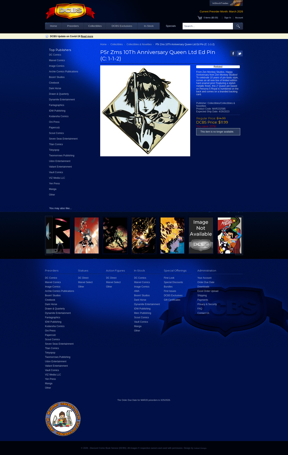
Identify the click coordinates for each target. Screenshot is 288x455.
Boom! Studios (57, 77)
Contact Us (203, 313)
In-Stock (149, 25)
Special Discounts (173, 282)
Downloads (203, 286)
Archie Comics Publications (63, 71)
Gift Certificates (172, 299)
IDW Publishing (57, 110)
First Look (169, 277)
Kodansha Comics (58, 116)
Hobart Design (200, 448)
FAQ (199, 308)
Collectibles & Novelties (139, 44)
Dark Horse (55, 88)
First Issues (170, 291)
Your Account (204, 277)
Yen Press (54, 183)
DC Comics (55, 54)
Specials (171, 25)
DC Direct (83, 277)
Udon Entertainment (59, 161)
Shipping (202, 295)
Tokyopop (54, 150)
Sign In (227, 17)
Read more (87, 36)
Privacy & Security (207, 304)
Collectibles (95, 25)
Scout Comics (56, 133)
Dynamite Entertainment (62, 99)
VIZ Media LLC (57, 178)
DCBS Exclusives (122, 25)
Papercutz (54, 127)
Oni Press (54, 122)
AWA (136, 291)
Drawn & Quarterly (59, 94)
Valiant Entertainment (60, 166)
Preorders (73, 25)
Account (239, 17)
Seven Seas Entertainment (63, 138)
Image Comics (56, 66)
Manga (52, 189)
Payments (202, 299)
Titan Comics (56, 144)
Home (53, 25)
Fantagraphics (56, 105)
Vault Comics (56, 172)
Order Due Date (205, 282)
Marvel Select (85, 282)
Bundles (168, 286)
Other (52, 194)
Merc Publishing (142, 313)
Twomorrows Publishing (61, 155)
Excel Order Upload (207, 291)
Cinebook (54, 82)
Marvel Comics (57, 60)
